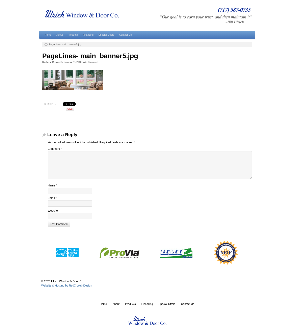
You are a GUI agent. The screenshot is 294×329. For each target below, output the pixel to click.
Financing (88, 34)
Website (53, 210)
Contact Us (125, 34)
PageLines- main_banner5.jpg (65, 44)
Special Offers (106, 34)
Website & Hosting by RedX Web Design (66, 285)
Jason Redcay (53, 62)
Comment (55, 148)
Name (52, 185)
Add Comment (90, 62)
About (59, 34)
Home (48, 34)
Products (73, 34)
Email (52, 198)
